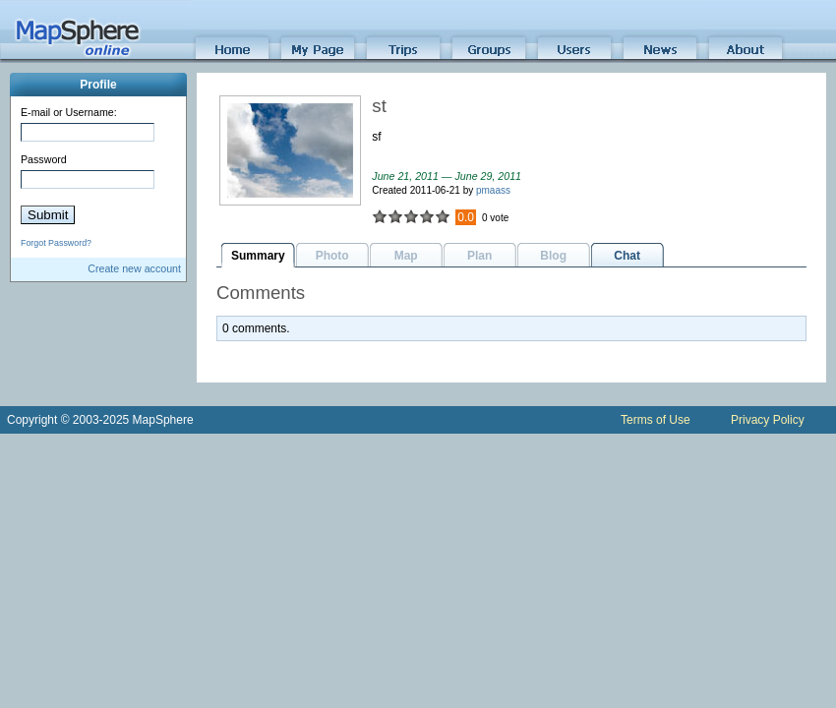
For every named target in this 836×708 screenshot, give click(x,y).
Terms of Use (655, 420)
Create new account (134, 268)
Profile (98, 84)
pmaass (493, 190)
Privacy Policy (768, 420)
